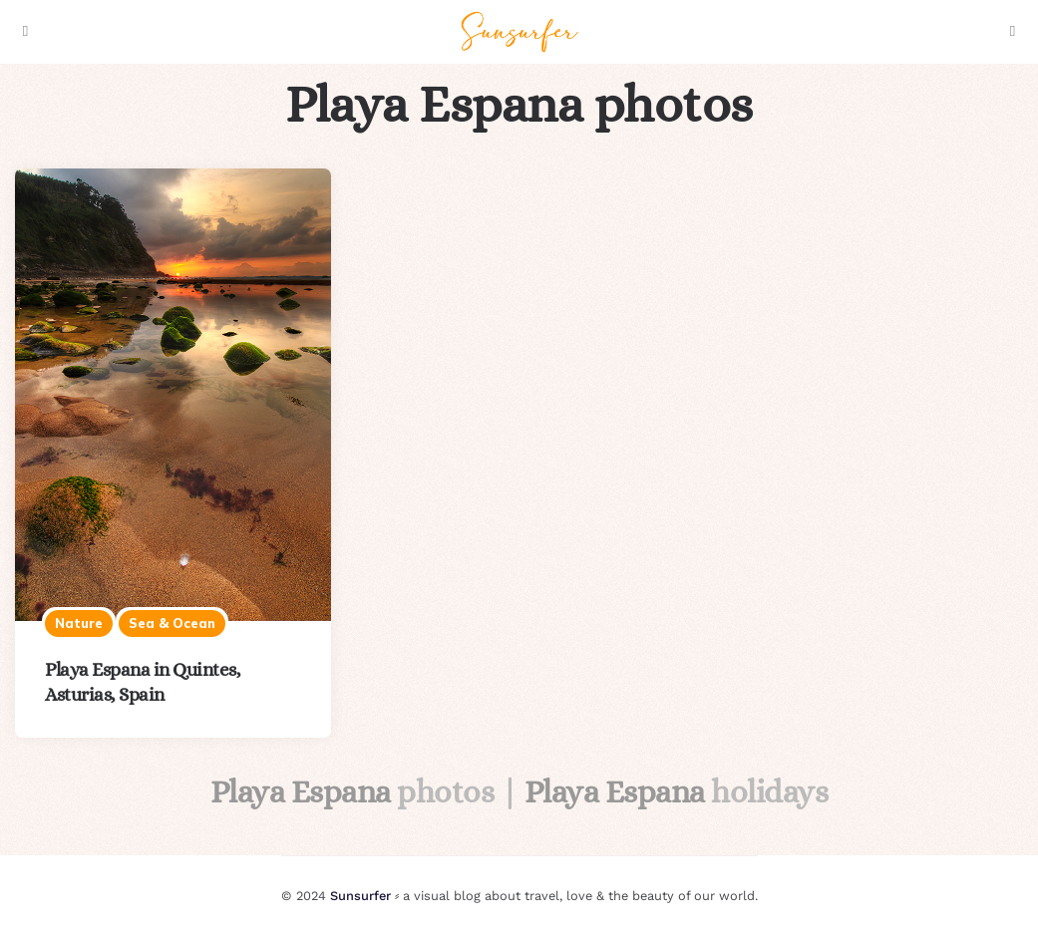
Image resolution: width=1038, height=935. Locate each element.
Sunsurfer (360, 895)
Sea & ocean (172, 623)
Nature (79, 623)
